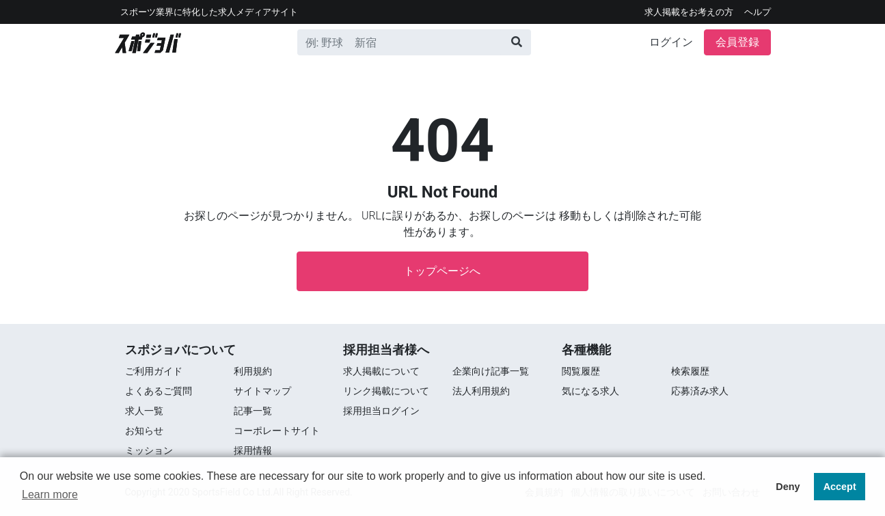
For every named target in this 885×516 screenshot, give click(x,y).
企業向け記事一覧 (490, 371)
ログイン (671, 42)
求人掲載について (381, 371)
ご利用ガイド (153, 371)
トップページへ (442, 270)
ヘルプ (757, 12)
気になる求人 (590, 390)
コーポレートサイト (277, 430)
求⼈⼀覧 (144, 410)
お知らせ (144, 430)
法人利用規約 (481, 390)
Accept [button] (839, 486)
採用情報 (253, 450)
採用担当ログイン (381, 410)
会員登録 (737, 42)
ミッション (149, 450)
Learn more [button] (50, 494)
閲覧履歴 (581, 371)
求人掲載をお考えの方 (688, 12)
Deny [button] (788, 486)
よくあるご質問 (158, 390)
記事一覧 (253, 410)
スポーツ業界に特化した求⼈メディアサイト (209, 12)
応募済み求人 (700, 390)
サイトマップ (262, 390)
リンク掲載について (386, 390)
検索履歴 (690, 371)
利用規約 (253, 371)
